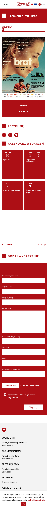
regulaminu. (13, 397)
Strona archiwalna (9, 482)
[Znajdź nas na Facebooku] (4, 430)
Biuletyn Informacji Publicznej (14, 442)
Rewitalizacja (7, 445)
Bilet (4, 358)
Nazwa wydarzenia (10, 275)
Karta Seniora (7, 458)
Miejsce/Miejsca (8, 297)
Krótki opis (6, 308)
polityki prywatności (36, 500)
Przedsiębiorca (10, 464)
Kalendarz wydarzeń (26, 144)
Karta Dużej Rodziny (10, 456)
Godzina (5, 347)
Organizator (7, 286)
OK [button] (23, 504)
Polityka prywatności (11, 488)
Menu (7, 4)
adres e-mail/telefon (11, 369)
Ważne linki (8, 437)
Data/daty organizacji (11, 336)
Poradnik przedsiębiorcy (11, 469)
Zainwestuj (6, 471)
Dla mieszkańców (11, 451)
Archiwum (7, 477)
